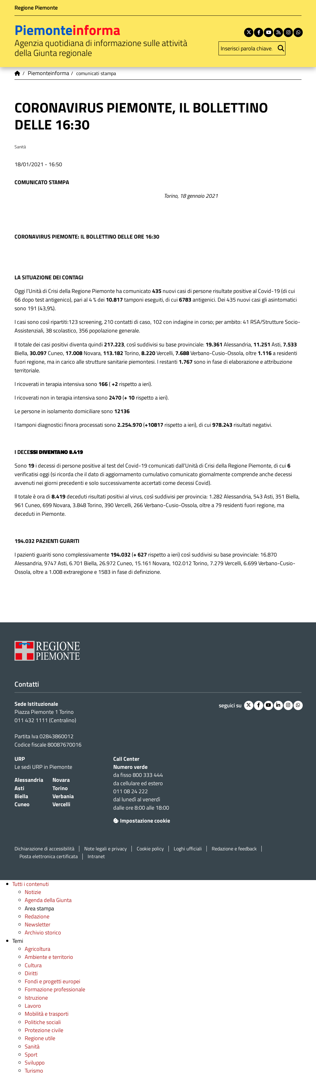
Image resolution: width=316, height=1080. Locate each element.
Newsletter (37, 924)
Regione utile (40, 1038)
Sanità (32, 1046)
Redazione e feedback (234, 849)
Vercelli (61, 804)
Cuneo (22, 804)
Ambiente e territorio (49, 957)
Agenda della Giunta (48, 900)
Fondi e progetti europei (52, 981)
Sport (31, 1054)
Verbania (63, 796)
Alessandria (29, 780)
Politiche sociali (43, 1022)
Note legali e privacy (105, 849)
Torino (60, 788)
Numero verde (130, 767)
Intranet (96, 856)
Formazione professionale (55, 989)
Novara (61, 780)
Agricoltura (37, 949)
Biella (21, 796)
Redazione (37, 916)
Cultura (33, 965)
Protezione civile (44, 1030)
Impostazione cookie (141, 820)
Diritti (31, 973)
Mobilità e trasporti (47, 1014)
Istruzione (36, 997)
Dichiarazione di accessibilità (44, 849)
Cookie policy (150, 849)
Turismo (34, 1070)
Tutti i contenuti (30, 884)
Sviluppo (35, 1062)
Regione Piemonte (36, 7)
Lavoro (33, 1006)
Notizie (33, 892)
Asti (19, 788)
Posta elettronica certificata (48, 856)
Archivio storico (43, 932)
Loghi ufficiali (188, 849)
